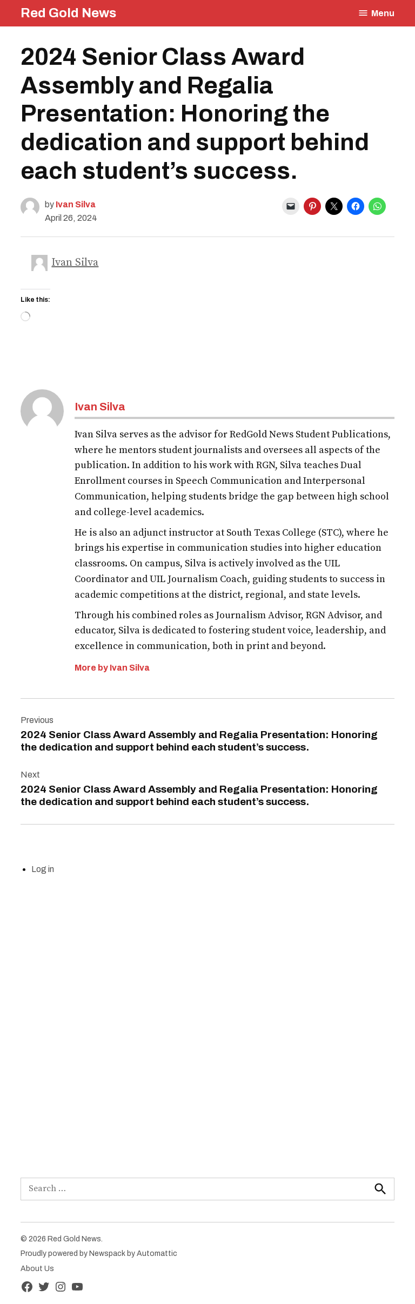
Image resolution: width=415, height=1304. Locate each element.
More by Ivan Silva (112, 667)
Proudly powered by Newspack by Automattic (99, 1253)
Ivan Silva (76, 204)
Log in (42, 869)
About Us (37, 1269)
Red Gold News (68, 13)
